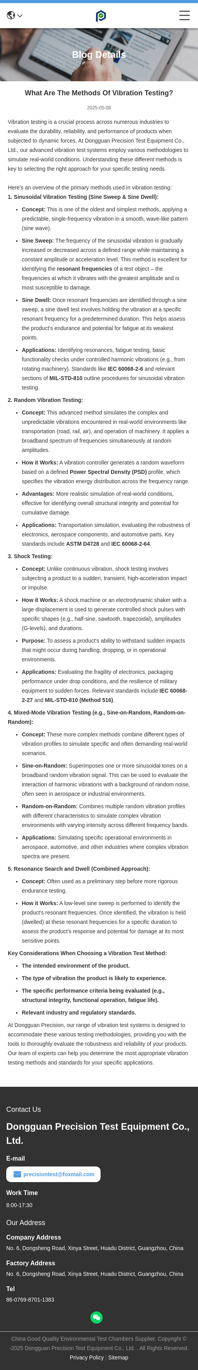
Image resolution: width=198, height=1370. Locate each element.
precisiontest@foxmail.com (53, 1174)
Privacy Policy (87, 1357)
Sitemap (118, 1357)
